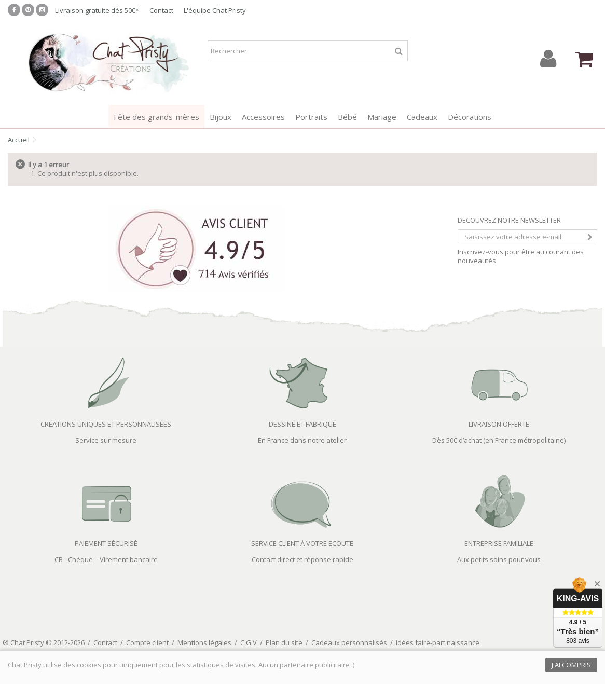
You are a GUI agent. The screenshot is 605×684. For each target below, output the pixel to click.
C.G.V (248, 642)
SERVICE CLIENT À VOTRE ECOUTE (302, 543)
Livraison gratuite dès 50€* (97, 10)
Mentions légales (204, 642)
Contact (161, 10)
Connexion (548, 59)
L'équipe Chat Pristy (215, 10)
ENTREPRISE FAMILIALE (498, 543)
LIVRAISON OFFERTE (499, 424)
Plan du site (284, 642)
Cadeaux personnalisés (349, 642)
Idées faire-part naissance (437, 642)
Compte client (147, 642)
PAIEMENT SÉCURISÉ (106, 543)
